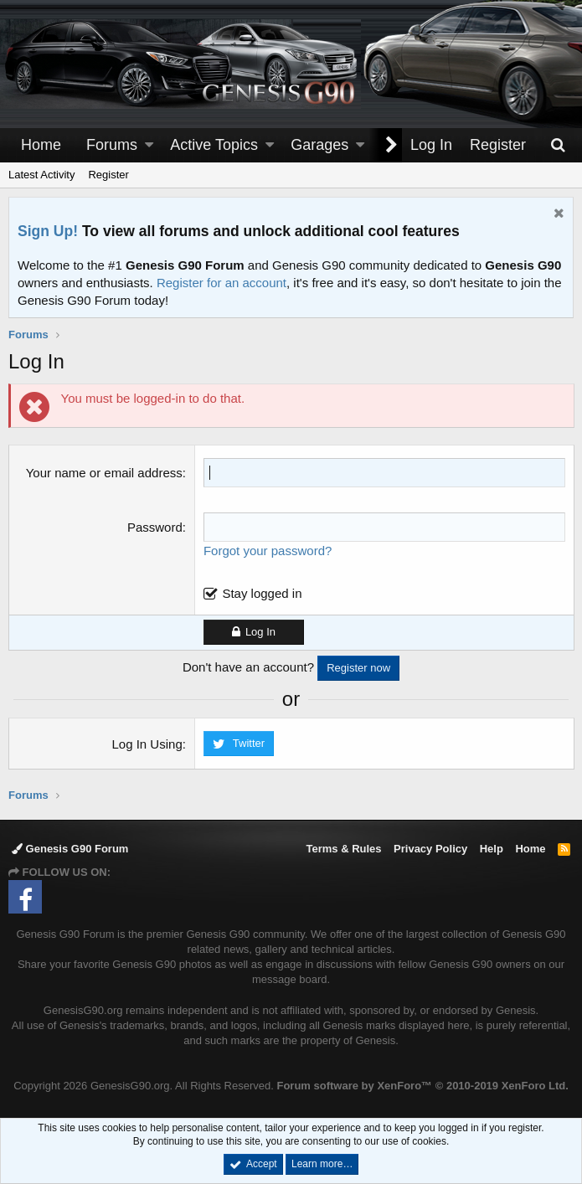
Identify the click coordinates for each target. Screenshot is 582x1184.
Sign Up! (48, 231)
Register (108, 174)
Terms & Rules (343, 848)
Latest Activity (41, 174)
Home (41, 144)
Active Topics (214, 144)
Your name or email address (104, 473)
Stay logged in (262, 593)
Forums (111, 144)
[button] (149, 145)
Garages (319, 144)
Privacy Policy (430, 848)
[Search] (558, 145)
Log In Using (147, 744)
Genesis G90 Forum (70, 848)
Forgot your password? (267, 550)
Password (155, 527)
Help (491, 848)
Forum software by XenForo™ (422, 1085)
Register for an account (221, 282)
